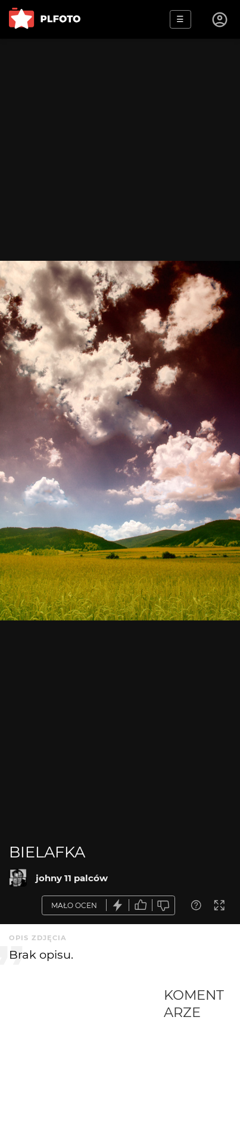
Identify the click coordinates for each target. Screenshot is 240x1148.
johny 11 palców (72, 878)
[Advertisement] (86, 1067)
